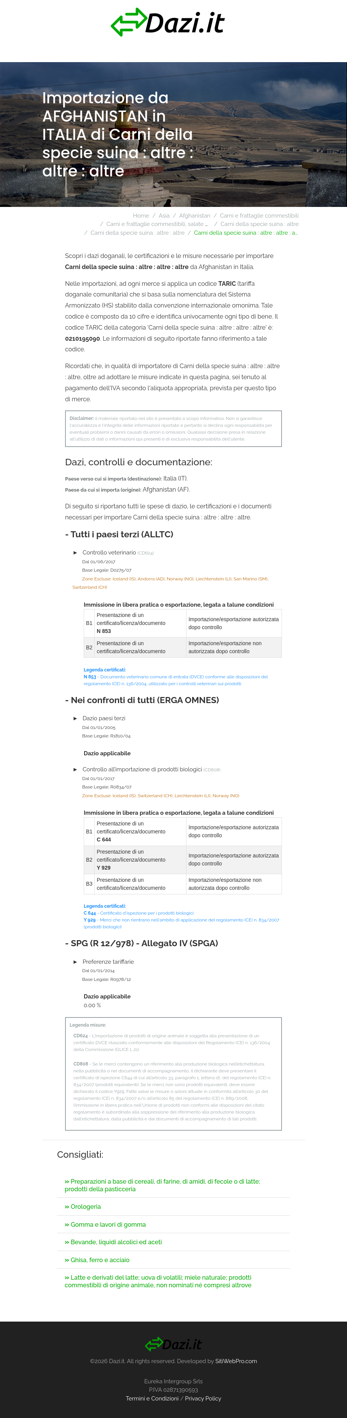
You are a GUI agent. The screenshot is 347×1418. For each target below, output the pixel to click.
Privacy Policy (203, 1398)
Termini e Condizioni (152, 1398)
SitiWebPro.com (236, 1361)
